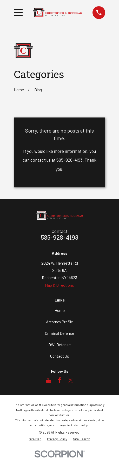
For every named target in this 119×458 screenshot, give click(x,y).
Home (60, 310)
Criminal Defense (59, 333)
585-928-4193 (59, 238)
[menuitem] (35, 439)
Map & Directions (59, 285)
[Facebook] (59, 380)
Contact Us (59, 356)
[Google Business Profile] (48, 380)
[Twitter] (71, 380)
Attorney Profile (59, 321)
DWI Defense (59, 344)
